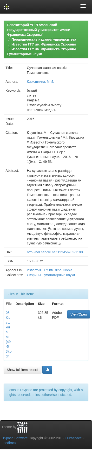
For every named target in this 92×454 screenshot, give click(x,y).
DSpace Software (14, 438)
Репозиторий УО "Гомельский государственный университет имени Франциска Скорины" (38, 30)
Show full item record (22, 370)
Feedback (8, 443)
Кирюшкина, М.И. (40, 81)
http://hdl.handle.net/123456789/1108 (55, 252)
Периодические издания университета (44, 39)
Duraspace (74, 438)
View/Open (78, 314)
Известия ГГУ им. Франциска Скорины (44, 44)
